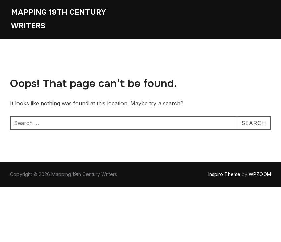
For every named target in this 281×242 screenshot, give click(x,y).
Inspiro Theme (224, 174)
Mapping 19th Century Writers (58, 19)
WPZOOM (260, 174)
